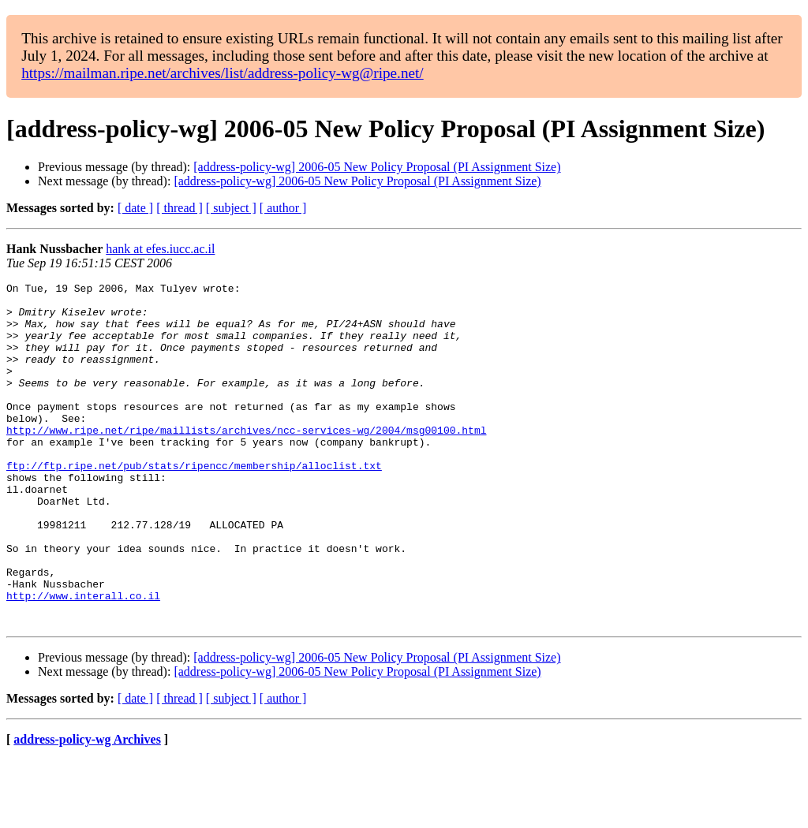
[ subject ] (231, 207)
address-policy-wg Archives (87, 808)
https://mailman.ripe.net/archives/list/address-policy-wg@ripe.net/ (222, 73)
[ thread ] (179, 207)
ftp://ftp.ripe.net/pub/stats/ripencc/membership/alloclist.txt (194, 503)
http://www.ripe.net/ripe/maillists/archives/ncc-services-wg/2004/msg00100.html (246, 460)
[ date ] (135, 207)
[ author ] (283, 207)
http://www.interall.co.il (83, 659)
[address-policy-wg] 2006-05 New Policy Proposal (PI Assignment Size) (376, 166)
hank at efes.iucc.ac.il (160, 248)
